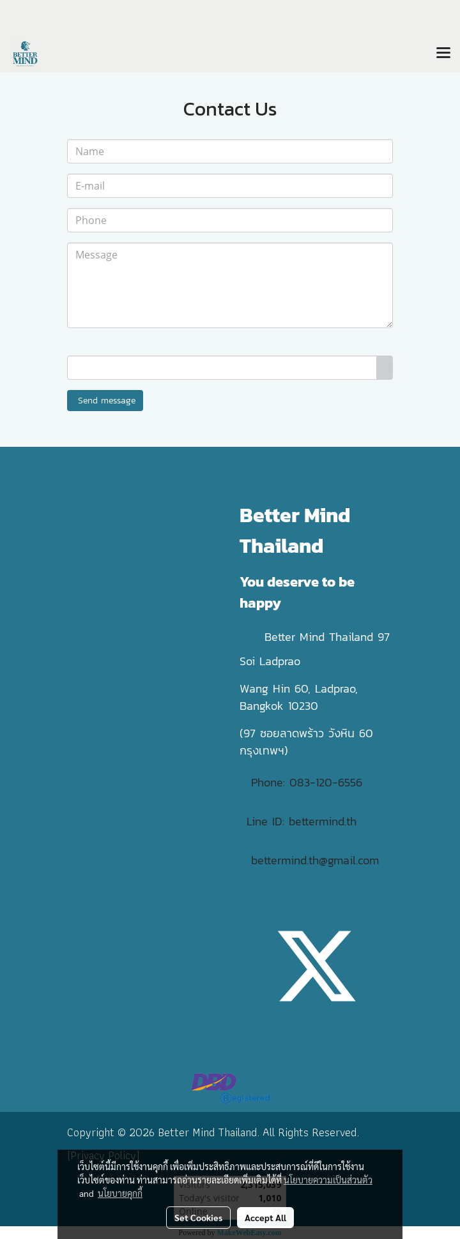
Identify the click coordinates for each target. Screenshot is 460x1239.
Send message (105, 400)
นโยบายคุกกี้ (120, 1193)
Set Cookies (198, 1217)
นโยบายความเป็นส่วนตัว (328, 1179)
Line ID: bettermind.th (301, 821)
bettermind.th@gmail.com (315, 860)
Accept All (265, 1217)
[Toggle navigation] (443, 54)
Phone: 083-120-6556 (309, 782)
